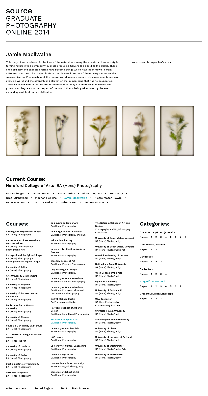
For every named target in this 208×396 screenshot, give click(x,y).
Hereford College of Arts (54, 185)
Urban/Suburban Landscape (156, 293)
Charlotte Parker (42, 202)
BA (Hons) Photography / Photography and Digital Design (24, 258)
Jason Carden (66, 193)
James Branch (41, 193)
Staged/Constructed (152, 281)
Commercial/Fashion (152, 244)
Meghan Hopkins (46, 197)
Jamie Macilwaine (75, 197)
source (19, 10)
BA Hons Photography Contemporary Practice (107, 302)
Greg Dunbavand (17, 197)
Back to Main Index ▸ (75, 388)
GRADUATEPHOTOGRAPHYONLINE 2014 (31, 25)
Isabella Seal (69, 202)
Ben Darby (116, 193)
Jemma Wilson (94, 202)
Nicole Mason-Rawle (108, 197)
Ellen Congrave (92, 193)
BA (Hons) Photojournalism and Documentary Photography (67, 290)
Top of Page (44, 388)
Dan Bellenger (15, 193)
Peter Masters (15, 202)
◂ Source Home (16, 388)
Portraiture (146, 269)
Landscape (146, 256)
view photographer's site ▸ (155, 62)
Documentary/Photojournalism (158, 232)
